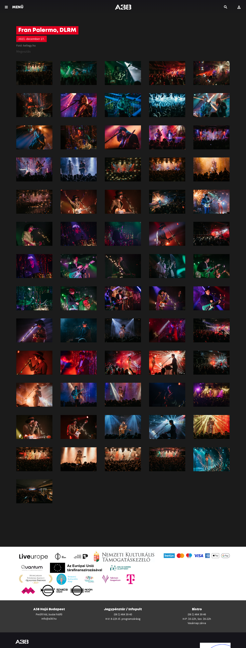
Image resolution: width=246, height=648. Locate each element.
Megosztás (23, 51)
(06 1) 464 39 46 (197, 614)
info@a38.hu (49, 618)
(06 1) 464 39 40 (123, 614)
